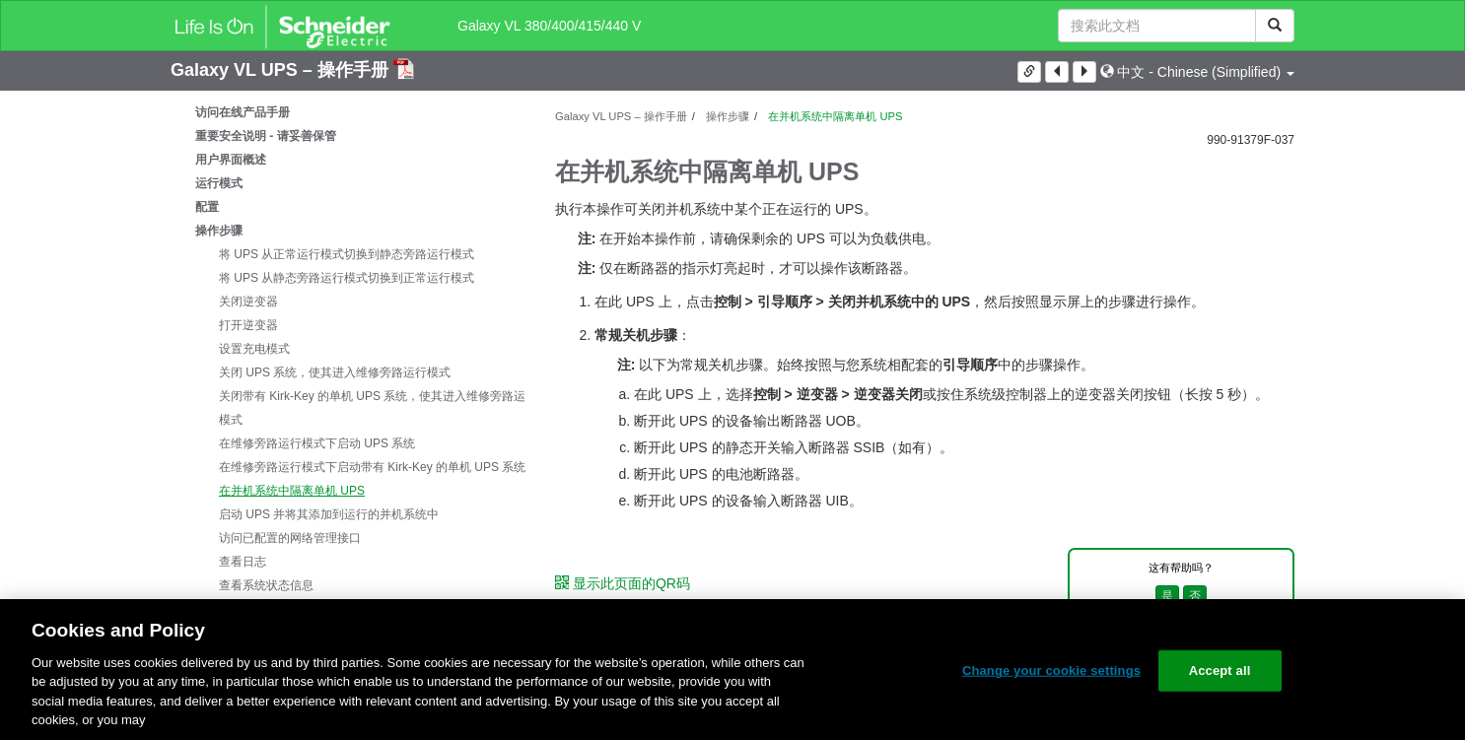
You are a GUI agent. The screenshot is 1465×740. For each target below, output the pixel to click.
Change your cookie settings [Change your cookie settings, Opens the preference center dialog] (1051, 670)
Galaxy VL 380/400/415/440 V (549, 26)
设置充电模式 (254, 349)
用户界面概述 (230, 160)
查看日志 (242, 562)
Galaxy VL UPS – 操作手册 (282, 70)
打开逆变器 (248, 325)
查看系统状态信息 (266, 585)
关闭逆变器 (248, 301)
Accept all (1220, 670)
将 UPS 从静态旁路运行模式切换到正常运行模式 (346, 278)
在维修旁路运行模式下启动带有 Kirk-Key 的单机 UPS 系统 (372, 467)
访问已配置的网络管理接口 (290, 538)
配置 (207, 207)
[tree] (348, 384)
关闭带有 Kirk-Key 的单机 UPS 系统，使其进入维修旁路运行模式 (378, 408)
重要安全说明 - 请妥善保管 (265, 136)
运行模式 (219, 183)
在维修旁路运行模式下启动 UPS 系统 (317, 443)
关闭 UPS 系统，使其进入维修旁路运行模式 (335, 372)
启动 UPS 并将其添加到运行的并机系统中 (329, 514)
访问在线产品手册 (242, 112)
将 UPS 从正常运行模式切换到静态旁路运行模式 (346, 254)
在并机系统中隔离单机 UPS (292, 491)
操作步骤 (219, 230)
